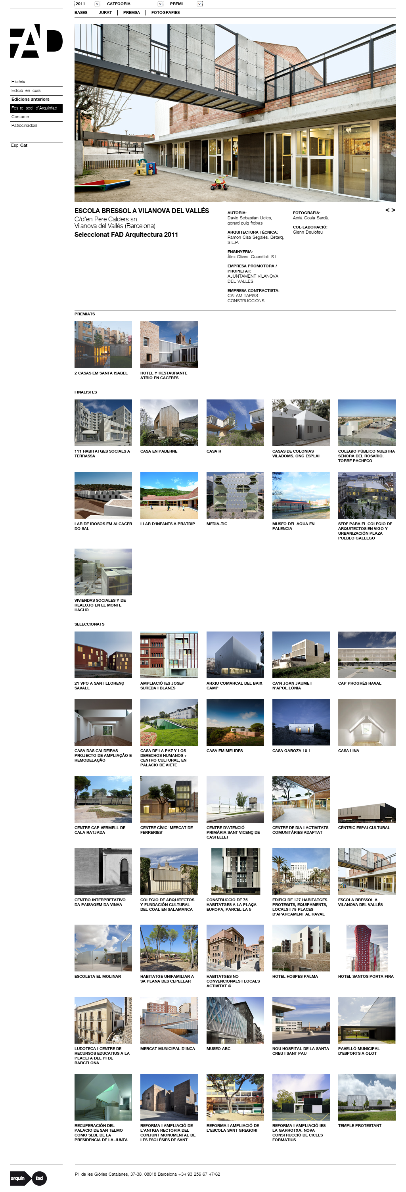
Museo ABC (218, 1049)
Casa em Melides (225, 751)
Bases (81, 13)
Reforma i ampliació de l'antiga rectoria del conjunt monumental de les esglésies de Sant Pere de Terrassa (167, 1135)
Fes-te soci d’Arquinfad (34, 108)
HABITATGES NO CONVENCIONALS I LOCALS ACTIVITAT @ (233, 981)
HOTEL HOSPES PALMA (295, 977)
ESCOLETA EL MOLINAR (98, 977)
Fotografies (165, 13)
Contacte (20, 117)
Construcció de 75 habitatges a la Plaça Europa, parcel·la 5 (232, 905)
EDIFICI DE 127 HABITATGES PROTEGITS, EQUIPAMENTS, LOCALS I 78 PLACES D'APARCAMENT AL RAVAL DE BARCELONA (299, 909)
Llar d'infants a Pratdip (167, 524)
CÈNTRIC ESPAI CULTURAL (364, 828)
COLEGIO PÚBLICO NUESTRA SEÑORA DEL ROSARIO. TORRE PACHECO (366, 456)
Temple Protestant (359, 1126)
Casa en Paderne (158, 451)
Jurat (105, 13)
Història (18, 82)
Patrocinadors (24, 125)
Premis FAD (36, 41)
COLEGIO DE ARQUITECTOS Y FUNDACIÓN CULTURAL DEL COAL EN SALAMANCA (167, 905)
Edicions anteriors (30, 99)
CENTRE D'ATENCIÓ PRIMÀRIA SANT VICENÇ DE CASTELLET (233, 832)
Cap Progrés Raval (359, 683)
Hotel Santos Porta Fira (366, 977)
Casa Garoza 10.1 (291, 751)
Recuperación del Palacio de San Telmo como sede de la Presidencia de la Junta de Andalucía (101, 1135)
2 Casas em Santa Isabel (101, 373)
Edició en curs (25, 90)
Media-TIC (217, 524)
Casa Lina (348, 751)
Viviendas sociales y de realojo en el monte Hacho (100, 605)
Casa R (214, 451)
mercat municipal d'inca (167, 1049)
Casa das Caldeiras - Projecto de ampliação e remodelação (103, 755)
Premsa (131, 13)
